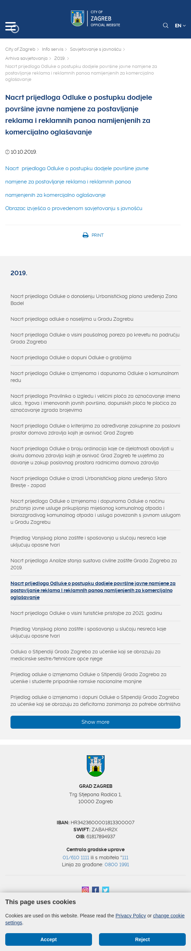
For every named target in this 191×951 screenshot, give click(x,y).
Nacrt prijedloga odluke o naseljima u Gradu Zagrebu (71, 319)
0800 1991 (117, 864)
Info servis (52, 49)
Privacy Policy (130, 915)
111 (125, 857)
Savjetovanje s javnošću (95, 49)
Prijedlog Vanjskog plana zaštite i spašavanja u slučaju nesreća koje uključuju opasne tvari (88, 541)
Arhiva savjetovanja (26, 58)
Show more (95, 722)
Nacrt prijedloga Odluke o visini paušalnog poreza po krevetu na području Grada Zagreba (94, 338)
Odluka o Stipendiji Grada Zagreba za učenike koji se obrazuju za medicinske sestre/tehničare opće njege (85, 655)
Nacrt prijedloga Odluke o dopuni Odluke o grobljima (71, 357)
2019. (59, 58)
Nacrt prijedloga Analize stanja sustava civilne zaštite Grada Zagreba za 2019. (93, 564)
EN (180, 25)
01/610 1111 (76, 857)
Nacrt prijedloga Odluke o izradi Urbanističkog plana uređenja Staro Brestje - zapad (88, 481)
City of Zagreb (20, 49)
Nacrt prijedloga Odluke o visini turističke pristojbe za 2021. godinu (86, 613)
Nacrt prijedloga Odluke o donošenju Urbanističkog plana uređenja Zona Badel (93, 299)
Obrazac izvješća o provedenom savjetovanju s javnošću (73, 208)
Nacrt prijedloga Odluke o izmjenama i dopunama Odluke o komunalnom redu (94, 376)
